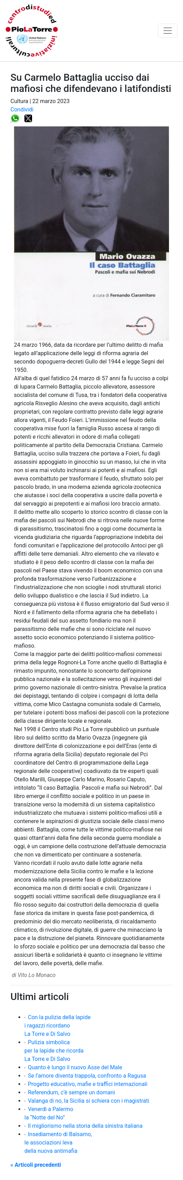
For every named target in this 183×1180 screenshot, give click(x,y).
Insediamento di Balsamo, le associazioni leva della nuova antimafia (58, 1142)
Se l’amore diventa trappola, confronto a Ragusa (87, 1075)
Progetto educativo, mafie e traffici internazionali (87, 1084)
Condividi (21, 109)
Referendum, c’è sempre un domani (71, 1092)
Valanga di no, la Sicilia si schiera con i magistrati (88, 1100)
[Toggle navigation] (167, 31)
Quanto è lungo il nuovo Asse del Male (75, 1067)
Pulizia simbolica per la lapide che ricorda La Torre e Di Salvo (54, 1050)
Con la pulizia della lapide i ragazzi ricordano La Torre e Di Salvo (57, 1025)
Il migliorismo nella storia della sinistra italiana (85, 1126)
